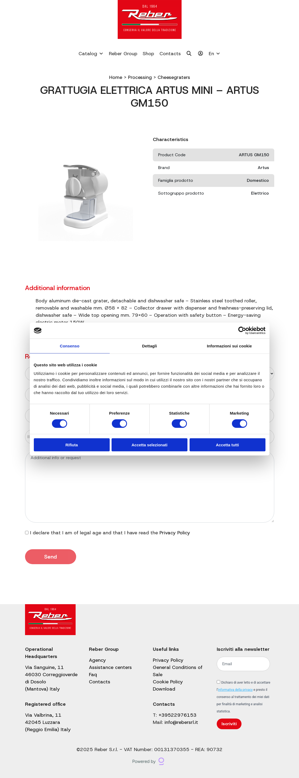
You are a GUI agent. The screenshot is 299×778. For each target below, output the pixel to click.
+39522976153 (177, 715)
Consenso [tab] (69, 346)
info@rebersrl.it (181, 722)
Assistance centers (110, 667)
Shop (148, 53)
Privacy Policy (174, 533)
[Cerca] (189, 53)
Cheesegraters (173, 77)
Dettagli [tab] (149, 346)
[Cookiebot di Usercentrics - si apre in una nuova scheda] (242, 331)
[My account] (200, 53)
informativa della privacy (235, 690)
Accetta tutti (227, 444)
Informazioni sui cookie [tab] (229, 346)
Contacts (170, 53)
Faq (93, 674)
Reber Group (123, 53)
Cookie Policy (168, 682)
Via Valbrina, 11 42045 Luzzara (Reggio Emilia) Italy (48, 722)
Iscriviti (229, 724)
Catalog (91, 53)
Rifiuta (71, 444)
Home (115, 77)
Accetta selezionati (149, 444)
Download (164, 689)
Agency (97, 660)
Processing (139, 77)
